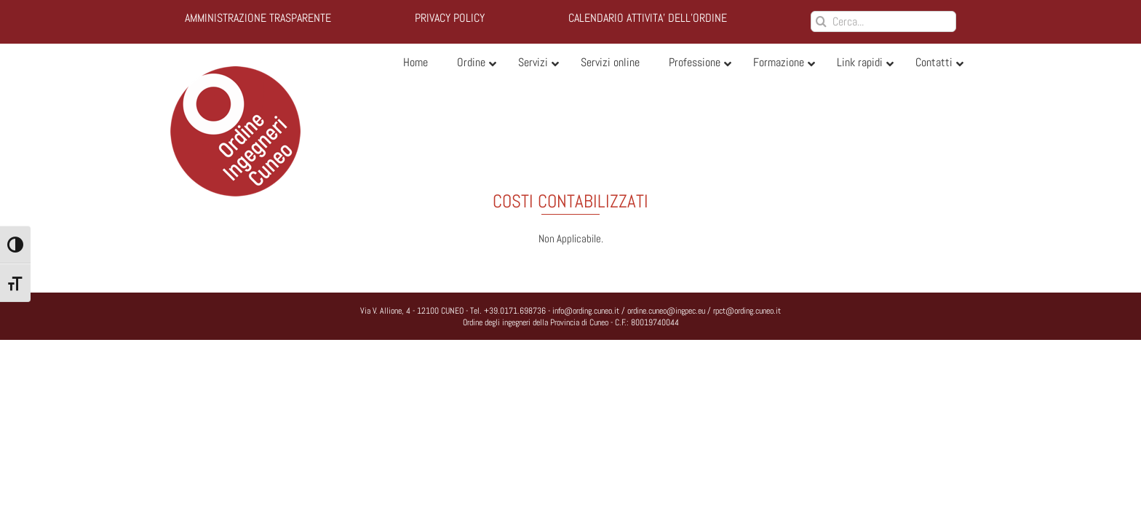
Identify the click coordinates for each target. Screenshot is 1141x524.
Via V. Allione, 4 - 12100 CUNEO (412, 311)
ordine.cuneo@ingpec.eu (666, 311)
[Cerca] (821, 21)
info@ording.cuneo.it (585, 311)
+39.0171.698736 (515, 311)
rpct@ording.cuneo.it (747, 311)
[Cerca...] (883, 21)
